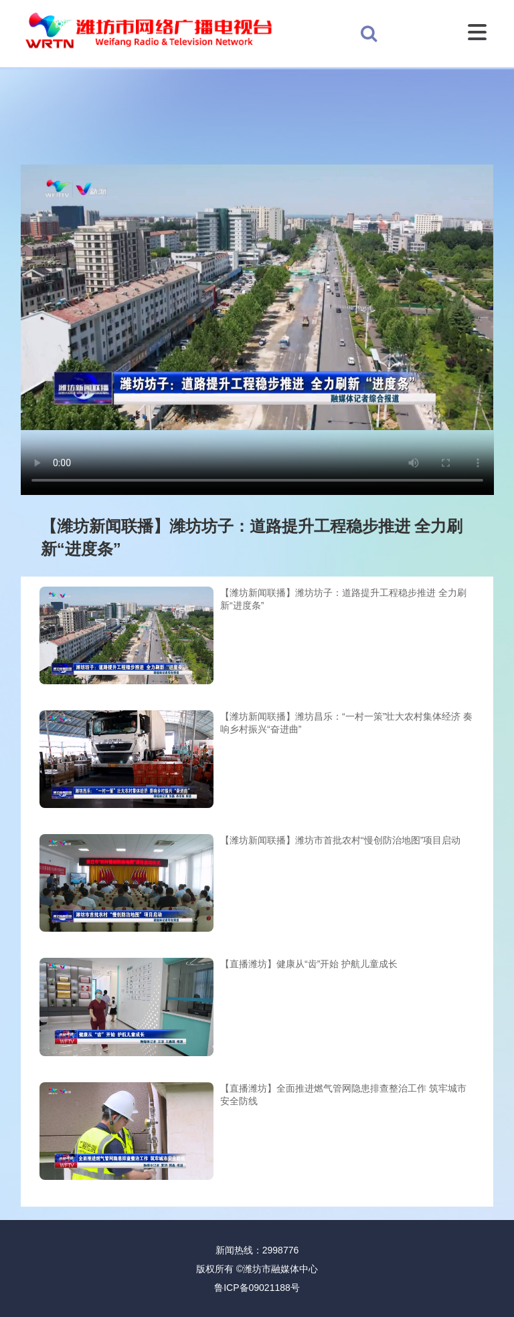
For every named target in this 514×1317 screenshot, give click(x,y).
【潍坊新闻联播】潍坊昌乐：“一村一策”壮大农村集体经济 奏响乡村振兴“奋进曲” (346, 723)
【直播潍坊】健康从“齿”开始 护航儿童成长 (309, 963)
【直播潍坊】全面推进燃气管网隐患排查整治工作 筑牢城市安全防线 (343, 1095)
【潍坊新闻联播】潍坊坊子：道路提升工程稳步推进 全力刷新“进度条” (343, 599)
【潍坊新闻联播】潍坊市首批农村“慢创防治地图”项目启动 (340, 840)
